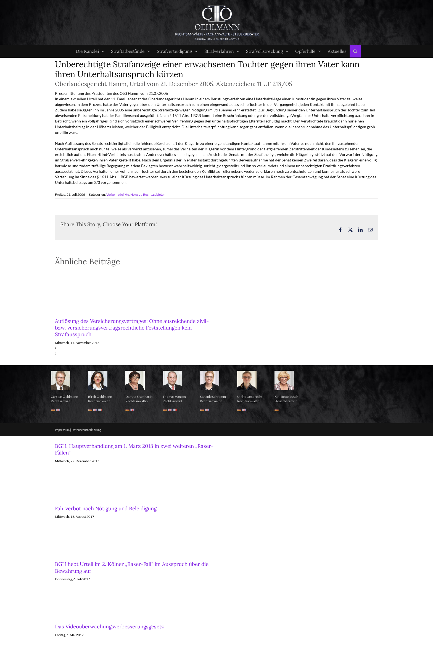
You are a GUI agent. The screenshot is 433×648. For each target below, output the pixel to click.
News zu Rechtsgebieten (147, 194)
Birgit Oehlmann (100, 396)
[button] (355, 51)
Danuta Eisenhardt (138, 396)
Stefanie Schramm (213, 396)
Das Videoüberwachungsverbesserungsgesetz (109, 626)
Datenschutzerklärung (86, 430)
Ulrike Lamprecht (249, 396)
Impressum (62, 430)
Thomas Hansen (174, 396)
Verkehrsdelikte (117, 194)
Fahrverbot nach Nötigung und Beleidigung (106, 508)
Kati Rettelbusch (286, 396)
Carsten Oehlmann (64, 396)
